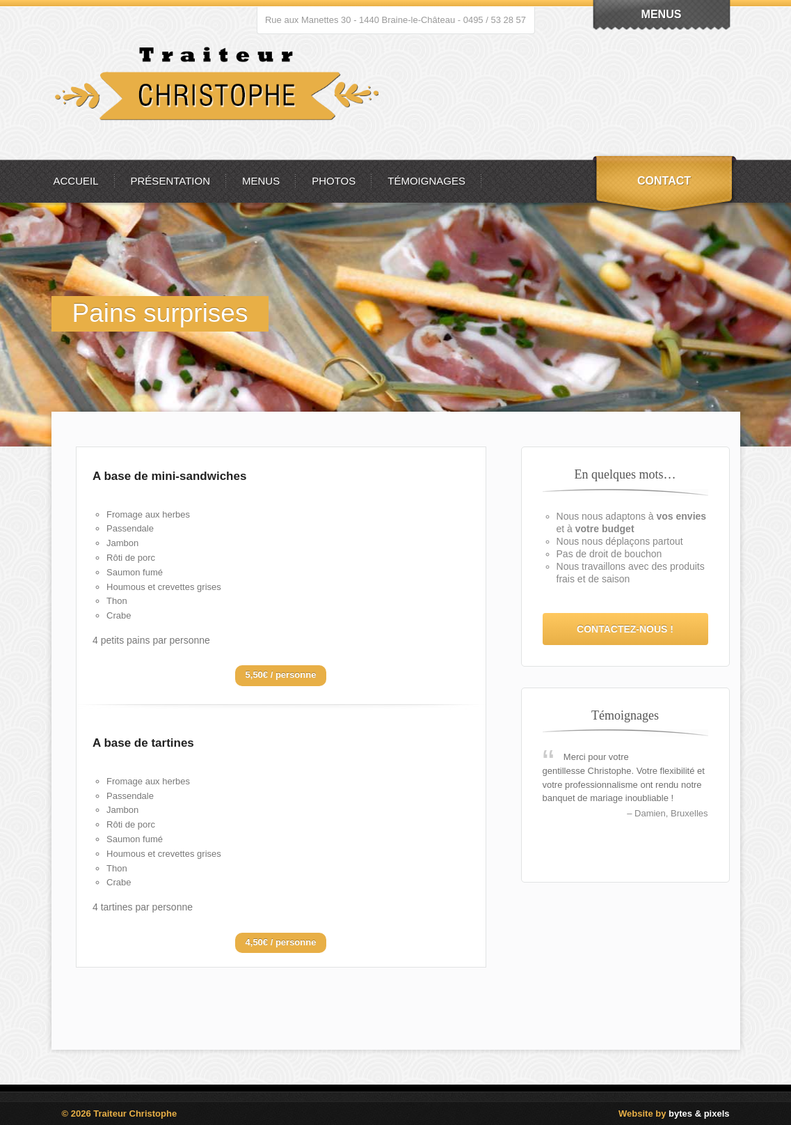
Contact (664, 181)
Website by (673, 1113)
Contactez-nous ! (625, 629)
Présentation (170, 181)
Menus (261, 181)
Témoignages (426, 181)
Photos (333, 181)
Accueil (76, 181)
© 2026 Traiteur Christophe (119, 1113)
